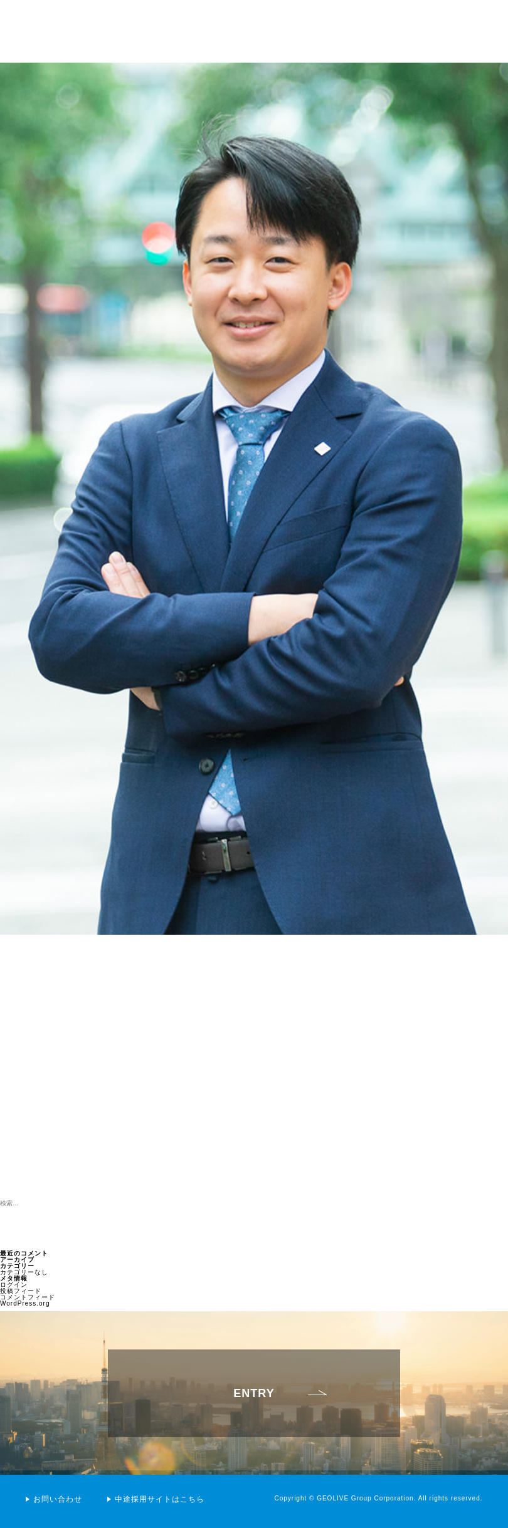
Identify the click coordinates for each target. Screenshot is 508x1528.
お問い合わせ (57, 1499)
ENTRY (253, 1402)
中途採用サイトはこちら (159, 1499)
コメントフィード (27, 1297)
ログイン (14, 1284)
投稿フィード (20, 1290)
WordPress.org (25, 1303)
